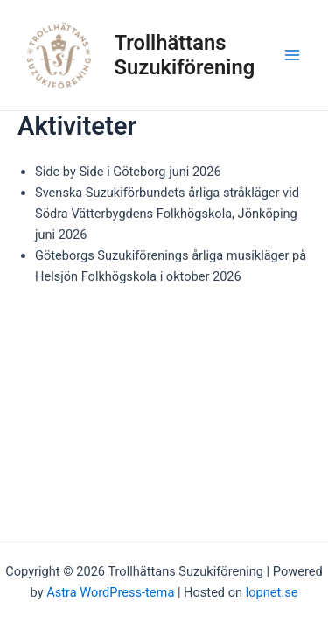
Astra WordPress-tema (110, 592)
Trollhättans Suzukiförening (185, 55)
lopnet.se (272, 592)
